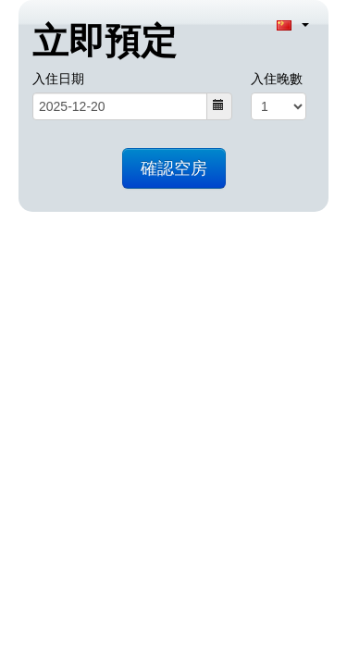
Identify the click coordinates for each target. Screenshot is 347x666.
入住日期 (58, 78)
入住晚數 (277, 78)
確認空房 (174, 168)
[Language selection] (293, 24)
